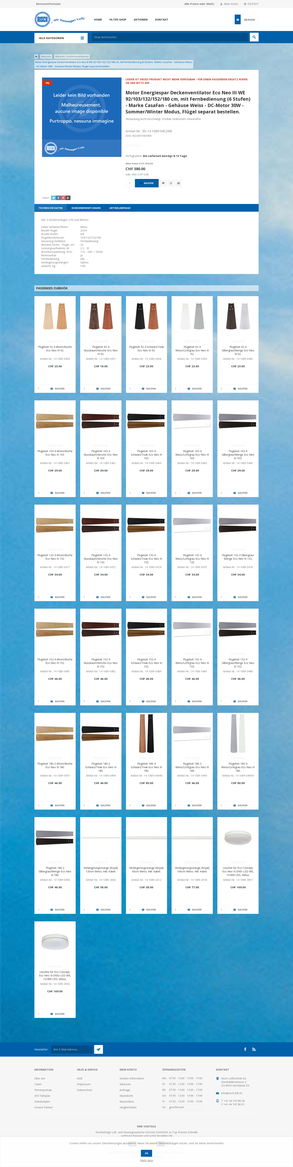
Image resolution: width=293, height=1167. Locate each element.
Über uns (39, 1078)
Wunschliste (127, 1101)
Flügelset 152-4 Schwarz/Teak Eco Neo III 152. (146, 663)
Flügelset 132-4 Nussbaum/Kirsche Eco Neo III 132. (101, 558)
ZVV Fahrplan (42, 1096)
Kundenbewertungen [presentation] (86, 208)
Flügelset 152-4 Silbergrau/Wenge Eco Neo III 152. (238, 663)
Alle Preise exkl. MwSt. (199, 4)
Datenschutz (84, 1090)
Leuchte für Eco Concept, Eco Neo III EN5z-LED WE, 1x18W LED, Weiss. (55, 975)
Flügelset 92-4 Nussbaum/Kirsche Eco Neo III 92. (101, 350)
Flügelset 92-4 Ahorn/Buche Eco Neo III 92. (55, 348)
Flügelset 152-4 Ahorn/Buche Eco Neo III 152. (55, 661)
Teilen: (46, 198)
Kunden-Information (132, 1078)
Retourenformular (48, 4)
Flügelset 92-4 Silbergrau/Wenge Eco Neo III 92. (238, 350)
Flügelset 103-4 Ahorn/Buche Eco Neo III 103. (55, 452)
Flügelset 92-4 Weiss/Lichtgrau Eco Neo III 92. (192, 350)
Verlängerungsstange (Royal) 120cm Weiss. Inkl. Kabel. (101, 869)
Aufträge (125, 1090)
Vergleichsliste (128, 1107)
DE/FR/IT (253, 4)
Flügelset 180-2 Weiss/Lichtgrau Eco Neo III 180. (192, 767)
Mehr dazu (146, 1160)
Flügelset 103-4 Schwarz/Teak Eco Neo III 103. (146, 454)
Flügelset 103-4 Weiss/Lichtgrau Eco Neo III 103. (192, 454)
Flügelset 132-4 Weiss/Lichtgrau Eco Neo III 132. (192, 558)
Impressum (84, 1084)
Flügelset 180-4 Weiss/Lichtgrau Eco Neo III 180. (238, 767)
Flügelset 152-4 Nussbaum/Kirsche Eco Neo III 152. (101, 663)
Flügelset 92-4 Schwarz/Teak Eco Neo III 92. (146, 348)
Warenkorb (126, 1096)
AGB (79, 1078)
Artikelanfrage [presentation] (120, 208)
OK (146, 1153)
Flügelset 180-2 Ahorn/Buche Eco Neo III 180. (55, 765)
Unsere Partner (43, 1107)
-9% (47, 83)
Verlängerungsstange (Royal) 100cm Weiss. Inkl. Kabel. (192, 869)
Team (37, 1084)
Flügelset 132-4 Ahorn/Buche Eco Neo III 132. (55, 556)
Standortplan (42, 1101)
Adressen (125, 1084)
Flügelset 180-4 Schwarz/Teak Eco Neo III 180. (146, 767)
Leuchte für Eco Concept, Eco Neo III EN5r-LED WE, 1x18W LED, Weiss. (238, 871)
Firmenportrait (43, 1090)
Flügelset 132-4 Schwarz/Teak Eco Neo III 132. (146, 558)
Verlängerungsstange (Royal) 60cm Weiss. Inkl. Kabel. (146, 869)
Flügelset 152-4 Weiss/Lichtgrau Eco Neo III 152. (192, 663)
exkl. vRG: (132, 174)
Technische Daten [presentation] (50, 208)
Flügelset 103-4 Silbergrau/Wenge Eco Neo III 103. (238, 454)
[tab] (50, 208)
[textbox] (170, 37)
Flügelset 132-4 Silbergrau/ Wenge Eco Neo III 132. (238, 556)
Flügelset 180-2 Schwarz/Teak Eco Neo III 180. (100, 767)
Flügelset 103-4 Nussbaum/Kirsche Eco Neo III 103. (101, 454)
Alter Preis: (132, 163)
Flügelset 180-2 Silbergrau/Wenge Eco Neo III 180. (55, 871)
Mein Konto (231, 4)
